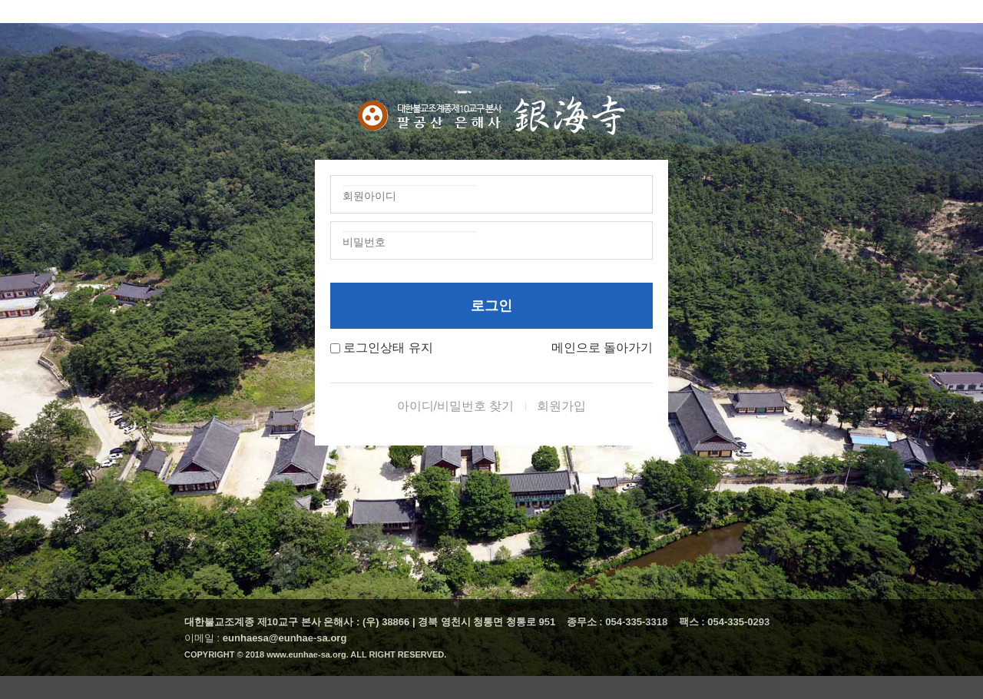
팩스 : (693, 622)
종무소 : (586, 622)
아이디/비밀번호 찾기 (456, 405)
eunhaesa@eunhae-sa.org (285, 638)
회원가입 (561, 405)
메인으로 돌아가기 (602, 347)
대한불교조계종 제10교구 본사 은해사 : (271, 622)
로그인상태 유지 (387, 347)
